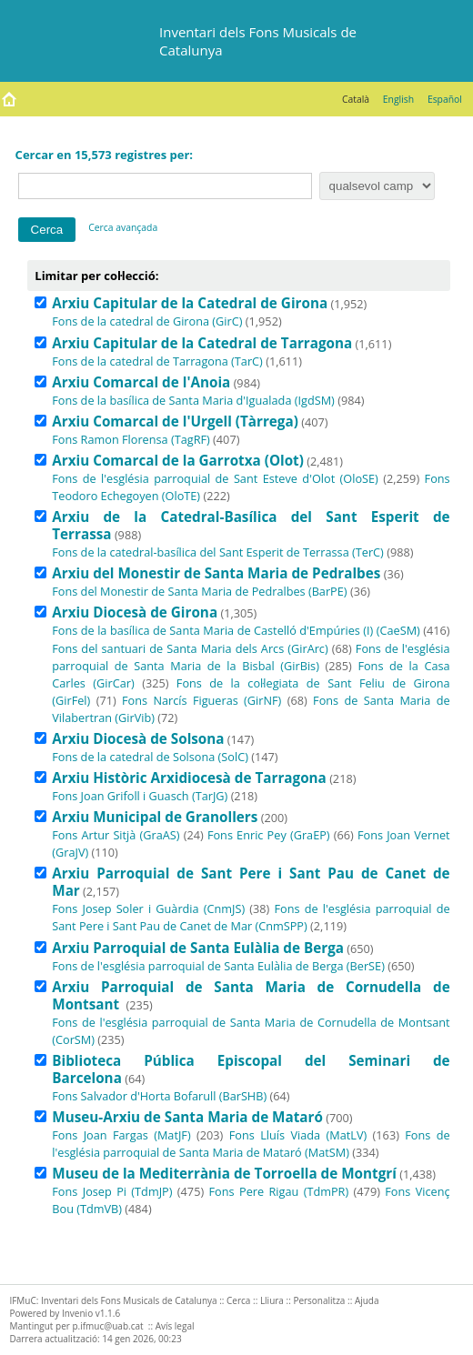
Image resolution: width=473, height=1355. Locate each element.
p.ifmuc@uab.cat (107, 1326)
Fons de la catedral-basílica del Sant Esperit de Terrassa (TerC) (218, 552)
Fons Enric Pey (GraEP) (268, 835)
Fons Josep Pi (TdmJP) (112, 1191)
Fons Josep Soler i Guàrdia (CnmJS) (148, 908)
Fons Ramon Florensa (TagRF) (131, 439)
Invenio (77, 1313)
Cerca (238, 1300)
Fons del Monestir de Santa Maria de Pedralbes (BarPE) (199, 591)
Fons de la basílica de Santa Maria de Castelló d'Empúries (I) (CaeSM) (236, 630)
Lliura (272, 1300)
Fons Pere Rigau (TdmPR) (279, 1191)
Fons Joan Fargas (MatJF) (121, 1135)
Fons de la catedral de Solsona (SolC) (150, 756)
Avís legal (175, 1326)
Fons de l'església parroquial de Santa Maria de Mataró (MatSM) (250, 1143)
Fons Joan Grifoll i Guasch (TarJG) (139, 796)
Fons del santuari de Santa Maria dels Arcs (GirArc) (189, 648)
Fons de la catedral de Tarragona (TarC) (157, 361)
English (398, 99)
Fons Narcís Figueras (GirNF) (201, 700)
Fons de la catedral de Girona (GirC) (147, 321)
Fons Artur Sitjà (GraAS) (115, 835)
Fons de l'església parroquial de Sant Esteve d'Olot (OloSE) (215, 478)
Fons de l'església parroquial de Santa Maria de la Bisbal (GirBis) (250, 657)
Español (445, 99)
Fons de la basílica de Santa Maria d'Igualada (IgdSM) (193, 400)
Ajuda (367, 1300)
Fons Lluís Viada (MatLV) (298, 1135)
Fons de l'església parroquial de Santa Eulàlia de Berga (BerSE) (218, 966)
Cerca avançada (122, 227)
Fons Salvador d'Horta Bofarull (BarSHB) (159, 1096)
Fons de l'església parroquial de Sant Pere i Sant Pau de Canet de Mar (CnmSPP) (250, 917)
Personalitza (319, 1300)
